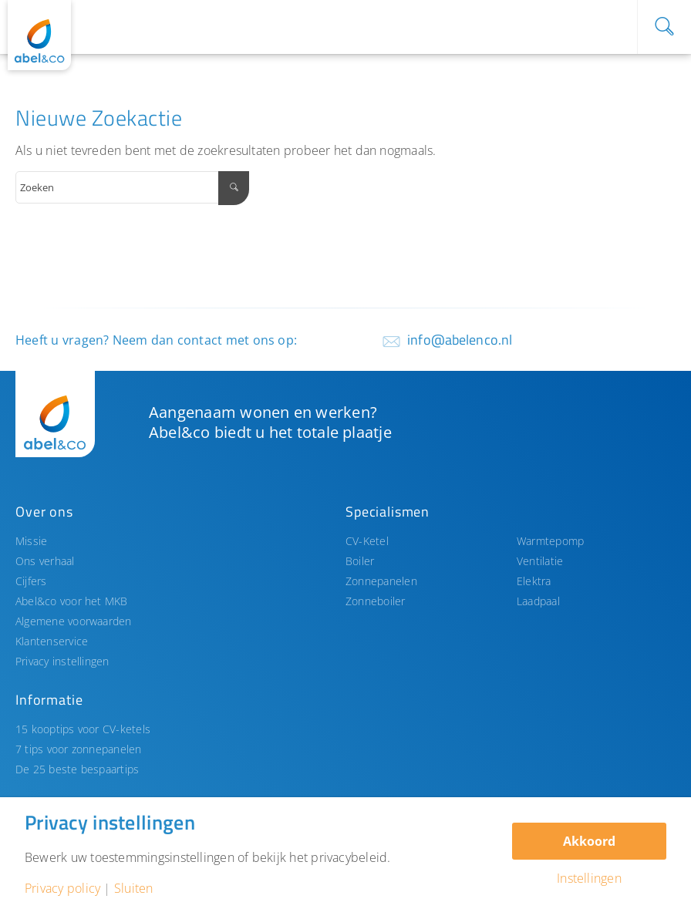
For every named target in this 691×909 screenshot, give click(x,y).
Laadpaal (538, 601)
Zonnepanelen (381, 581)
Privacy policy (62, 888)
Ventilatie (540, 561)
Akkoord (589, 841)
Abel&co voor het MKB (71, 601)
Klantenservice (51, 641)
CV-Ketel (367, 541)
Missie (31, 541)
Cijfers (31, 581)
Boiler (360, 561)
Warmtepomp (550, 541)
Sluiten (133, 888)
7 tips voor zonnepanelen (78, 749)
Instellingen (589, 878)
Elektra (534, 581)
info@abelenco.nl (459, 339)
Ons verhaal (45, 561)
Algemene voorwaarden (73, 621)
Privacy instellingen (62, 661)
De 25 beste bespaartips (77, 769)
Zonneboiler (376, 601)
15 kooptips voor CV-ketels (82, 729)
